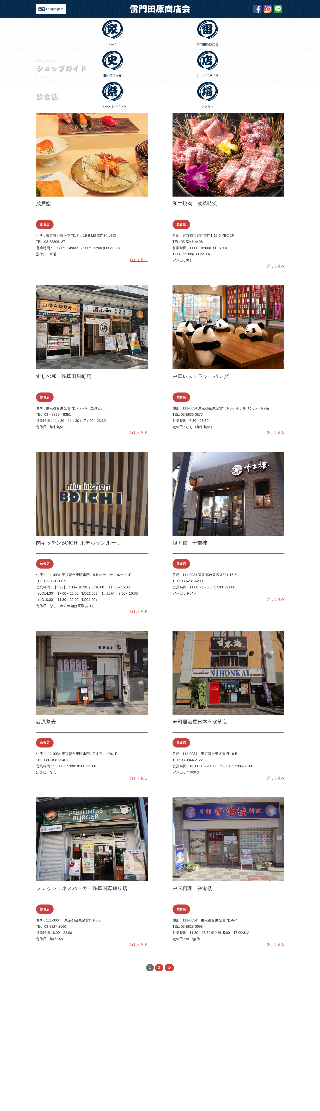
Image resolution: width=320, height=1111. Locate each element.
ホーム (40, 60)
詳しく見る (139, 260)
